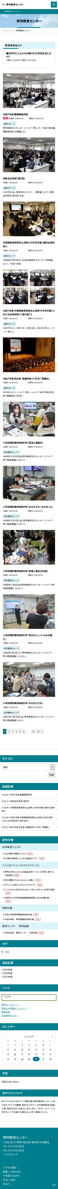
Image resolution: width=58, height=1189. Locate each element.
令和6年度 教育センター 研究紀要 (24, 932)
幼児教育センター (10, 1015)
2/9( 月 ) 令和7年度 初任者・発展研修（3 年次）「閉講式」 (26, 827)
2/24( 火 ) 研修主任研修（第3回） (16, 801)
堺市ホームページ (10, 1004)
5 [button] (20, 731)
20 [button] (38, 731)
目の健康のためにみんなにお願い (23, 879)
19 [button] (33, 731)
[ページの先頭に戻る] (54, 1185)
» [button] (42, 731)
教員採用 (6, 1011)
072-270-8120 (16, 1146)
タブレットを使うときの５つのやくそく (23, 884)
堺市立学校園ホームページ (14, 1008)
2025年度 (7, 969)
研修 (7, 951)
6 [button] (23, 731)
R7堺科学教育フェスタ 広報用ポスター (25, 858)
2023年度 (7, 976)
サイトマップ (11, 1154)
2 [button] (9, 731)
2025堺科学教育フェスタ (18, 853)
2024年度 (7, 973)
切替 (51, 774)
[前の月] (5, 1036)
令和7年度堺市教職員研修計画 (21, 914)
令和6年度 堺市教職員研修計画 (22, 919)
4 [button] (16, 731)
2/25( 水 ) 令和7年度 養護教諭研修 (17, 794)
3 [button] (12, 731)
